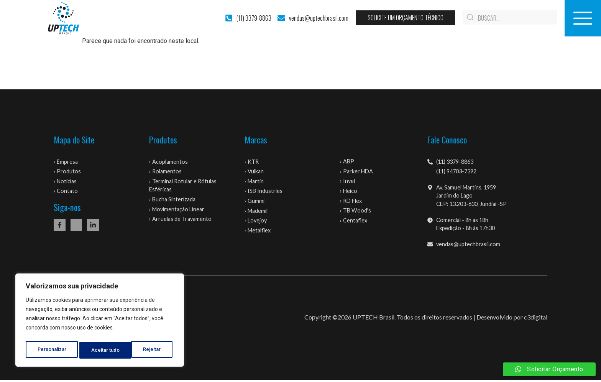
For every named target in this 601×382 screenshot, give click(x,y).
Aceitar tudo (148, 350)
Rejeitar (101, 350)
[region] (99, 322)
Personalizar (52, 350)
